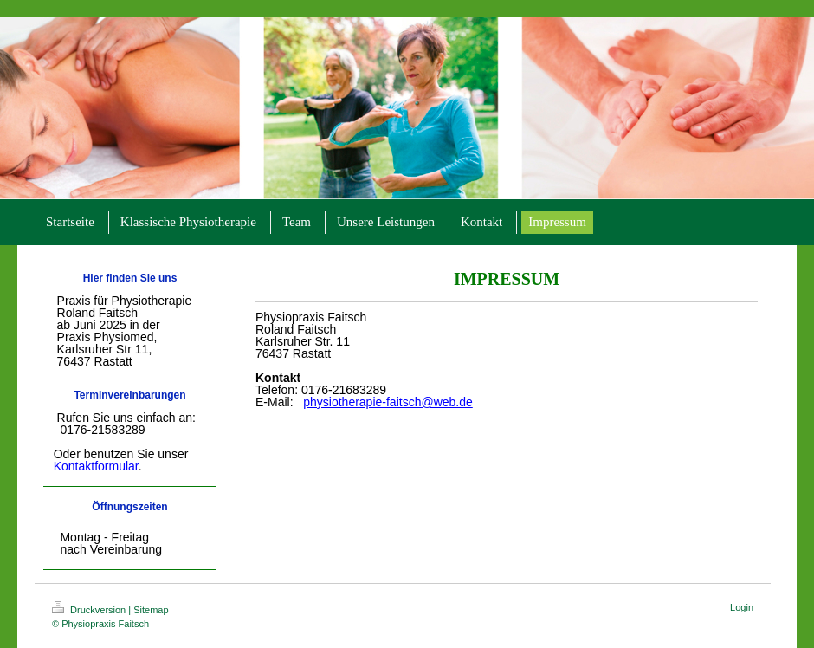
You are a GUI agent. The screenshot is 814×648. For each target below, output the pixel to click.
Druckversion (90, 610)
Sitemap (150, 610)
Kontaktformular (96, 466)
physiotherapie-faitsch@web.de (388, 402)
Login (741, 607)
